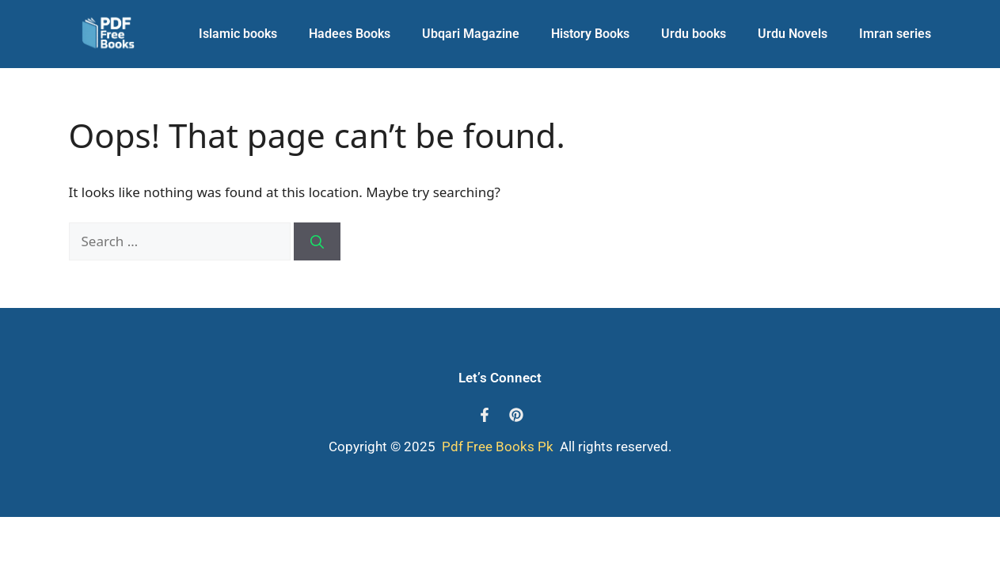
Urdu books (693, 33)
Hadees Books (349, 33)
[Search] (317, 241)
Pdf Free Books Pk (496, 446)
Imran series (895, 33)
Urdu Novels (792, 33)
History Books (590, 33)
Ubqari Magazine (470, 33)
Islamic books (238, 33)
